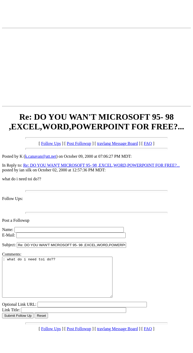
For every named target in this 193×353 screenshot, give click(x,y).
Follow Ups (51, 143)
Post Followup (79, 143)
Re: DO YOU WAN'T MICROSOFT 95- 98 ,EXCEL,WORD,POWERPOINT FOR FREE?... (101, 165)
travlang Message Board (117, 143)
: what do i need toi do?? (64, 281)
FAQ (148, 143)
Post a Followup (15, 220)
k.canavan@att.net (40, 156)
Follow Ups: (12, 198)
